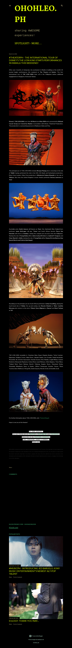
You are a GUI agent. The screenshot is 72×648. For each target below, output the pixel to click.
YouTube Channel (42, 437)
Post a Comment (17, 577)
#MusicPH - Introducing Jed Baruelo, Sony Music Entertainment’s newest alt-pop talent (34, 571)
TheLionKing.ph (44, 418)
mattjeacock (40, 639)
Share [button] (10, 467)
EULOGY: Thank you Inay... (24, 620)
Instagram (42, 434)
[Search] (62, 5)
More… (37, 43)
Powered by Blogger (36, 636)
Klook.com (13, 527)
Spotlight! (22, 43)
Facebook (55, 434)
